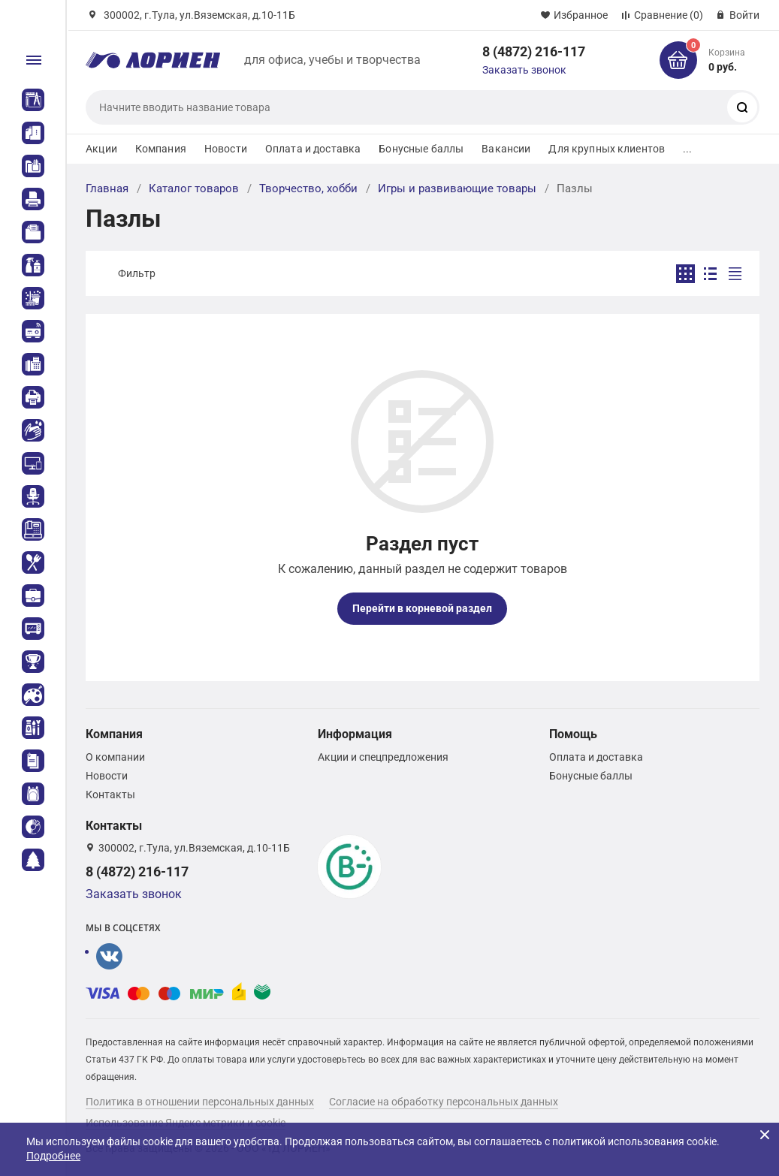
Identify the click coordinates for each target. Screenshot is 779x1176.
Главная (107, 188)
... (687, 149)
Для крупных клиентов (606, 149)
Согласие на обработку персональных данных (443, 1102)
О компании (115, 757)
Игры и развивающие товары (457, 188)
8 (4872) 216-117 (533, 51)
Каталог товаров (194, 188)
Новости (225, 149)
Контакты (110, 795)
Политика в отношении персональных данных (200, 1102)
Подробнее (53, 1156)
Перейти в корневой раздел (422, 608)
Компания (160, 149)
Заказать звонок (524, 70)
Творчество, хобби (308, 188)
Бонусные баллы (421, 149)
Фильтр (136, 273)
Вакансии (506, 149)
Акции (101, 149)
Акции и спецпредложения (383, 757)
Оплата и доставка (313, 149)
